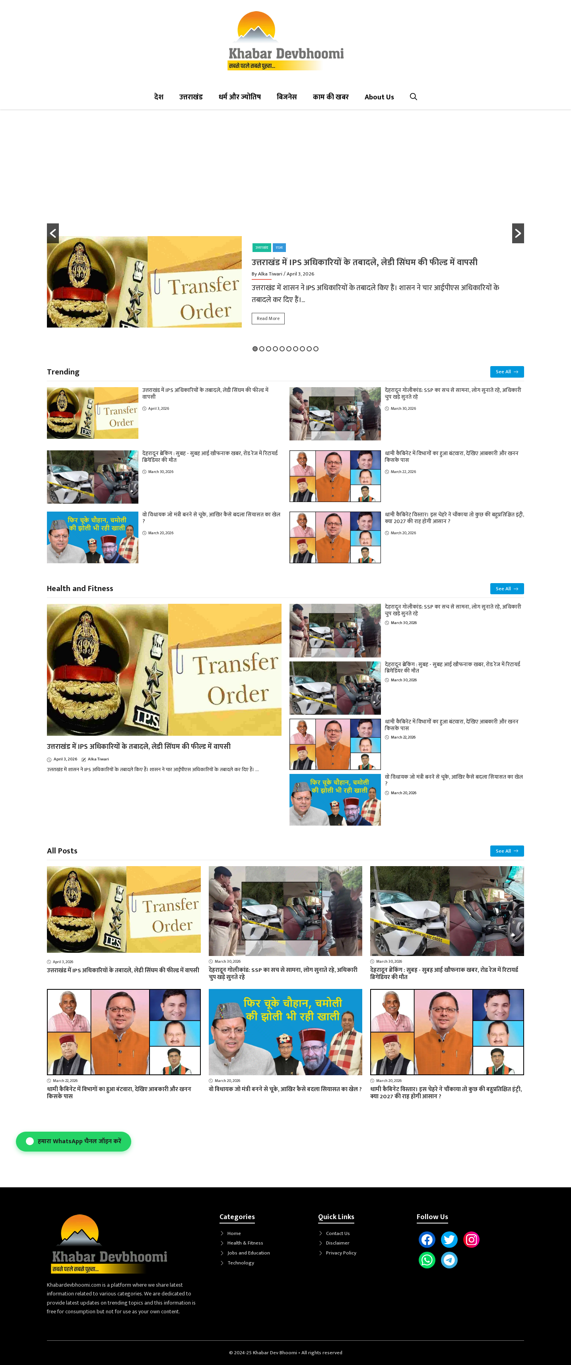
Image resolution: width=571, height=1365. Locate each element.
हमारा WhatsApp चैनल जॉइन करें (73, 1141)
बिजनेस (287, 97)
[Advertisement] (285, 176)
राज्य (279, 247)
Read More (268, 318)
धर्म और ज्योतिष (240, 97)
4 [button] (275, 348)
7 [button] (295, 348)
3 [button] (268, 348)
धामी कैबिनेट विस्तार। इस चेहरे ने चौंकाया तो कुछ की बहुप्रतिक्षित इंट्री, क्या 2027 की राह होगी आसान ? (454, 518)
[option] (285, 286)
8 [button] (302, 348)
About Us (379, 97)
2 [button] (261, 348)
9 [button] (309, 348)
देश (158, 97)
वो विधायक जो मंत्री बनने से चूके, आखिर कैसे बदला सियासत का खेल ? (211, 518)
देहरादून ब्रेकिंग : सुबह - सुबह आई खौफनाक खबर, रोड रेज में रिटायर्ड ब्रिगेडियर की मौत (210, 457)
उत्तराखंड (191, 97)
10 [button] (316, 348)
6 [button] (288, 348)
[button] (413, 97)
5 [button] (282, 348)
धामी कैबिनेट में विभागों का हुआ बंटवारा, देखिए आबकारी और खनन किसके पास (452, 457)
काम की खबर (331, 97)
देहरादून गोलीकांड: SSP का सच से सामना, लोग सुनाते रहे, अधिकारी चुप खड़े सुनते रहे (453, 393)
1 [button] (255, 348)
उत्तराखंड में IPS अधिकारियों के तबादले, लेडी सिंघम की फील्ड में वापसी (365, 262)
